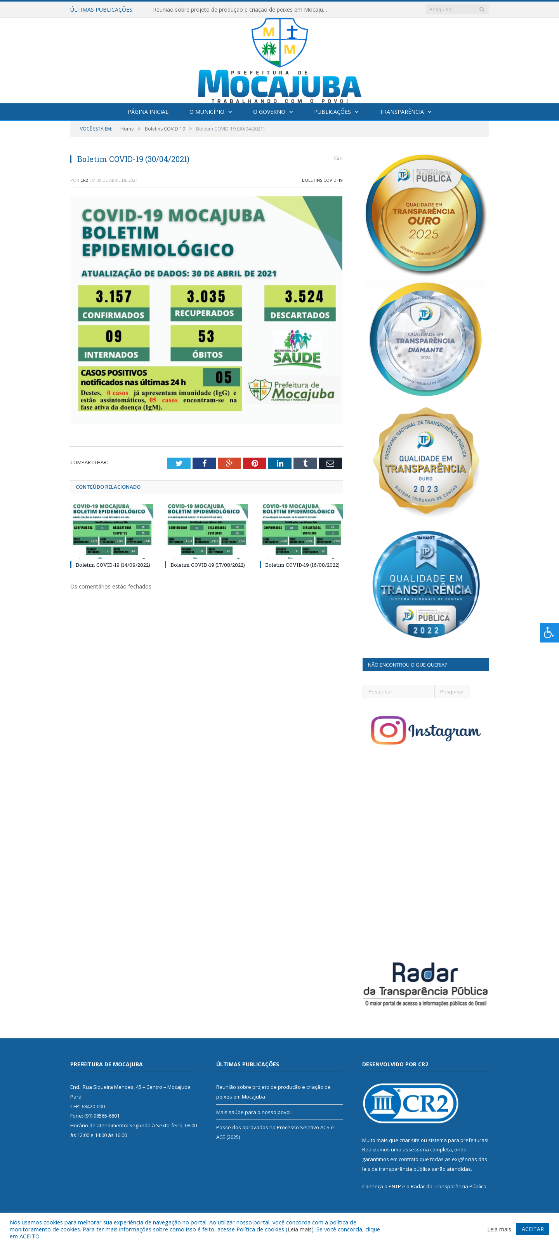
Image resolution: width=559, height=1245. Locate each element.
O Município (206, 111)
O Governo (269, 111)
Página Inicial (148, 111)
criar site (409, 1140)
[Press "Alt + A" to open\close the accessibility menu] (549, 633)
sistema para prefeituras (457, 1140)
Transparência (402, 111)
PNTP (395, 1186)
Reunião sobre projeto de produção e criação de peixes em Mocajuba (241, 9)
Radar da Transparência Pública (448, 1186)
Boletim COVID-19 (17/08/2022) (207, 564)
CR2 (84, 180)
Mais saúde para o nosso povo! (253, 1112)
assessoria (416, 1149)
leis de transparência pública (396, 1168)
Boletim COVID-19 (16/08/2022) (302, 564)
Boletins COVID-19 (322, 180)
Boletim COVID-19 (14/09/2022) (113, 564)
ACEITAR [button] (533, 1229)
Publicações (332, 111)
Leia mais (300, 1229)
